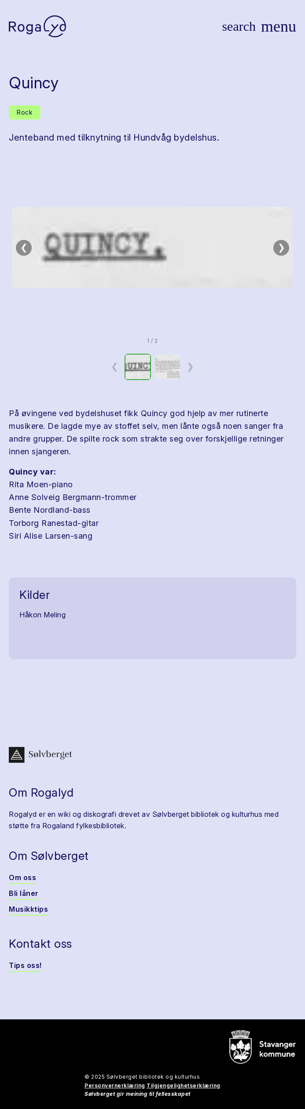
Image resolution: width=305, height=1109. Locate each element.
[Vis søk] (239, 26)
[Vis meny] (278, 26)
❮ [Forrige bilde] (24, 247)
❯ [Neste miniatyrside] (190, 366)
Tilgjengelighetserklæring (183, 1085)
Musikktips (28, 909)
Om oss (22, 877)
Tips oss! (25, 965)
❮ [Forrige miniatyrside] (114, 366)
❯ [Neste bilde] (281, 247)
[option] (138, 367)
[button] (152, 248)
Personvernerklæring (115, 1085)
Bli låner (24, 893)
